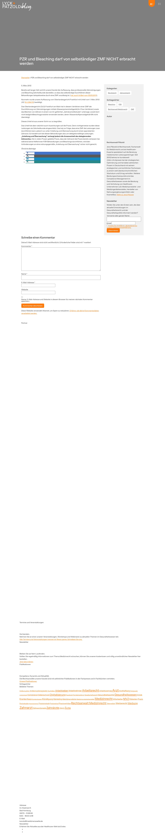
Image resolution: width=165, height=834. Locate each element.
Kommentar (26, 246)
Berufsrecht (112, 93)
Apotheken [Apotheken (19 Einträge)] (51, 691)
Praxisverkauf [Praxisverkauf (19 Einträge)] (54, 703)
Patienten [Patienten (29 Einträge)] (133, 699)
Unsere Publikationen (28, 681)
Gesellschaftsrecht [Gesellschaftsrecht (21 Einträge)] (90, 695)
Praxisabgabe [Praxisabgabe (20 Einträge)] (24, 703)
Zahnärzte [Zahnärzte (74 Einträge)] (52, 707)
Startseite (25, 77)
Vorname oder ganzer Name (118, 216)
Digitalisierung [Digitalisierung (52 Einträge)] (58, 694)
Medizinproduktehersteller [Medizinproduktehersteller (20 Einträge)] (85, 699)
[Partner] (32, 346)
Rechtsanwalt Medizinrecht (117, 109)
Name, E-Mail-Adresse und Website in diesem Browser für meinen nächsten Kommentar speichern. (57, 300)
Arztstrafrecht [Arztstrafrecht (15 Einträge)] (23, 695)
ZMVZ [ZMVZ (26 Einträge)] (61, 708)
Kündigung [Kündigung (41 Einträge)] (47, 699)
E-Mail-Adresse (28, 282)
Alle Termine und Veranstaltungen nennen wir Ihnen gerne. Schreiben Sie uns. (51, 639)
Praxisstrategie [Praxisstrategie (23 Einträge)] (44, 704)
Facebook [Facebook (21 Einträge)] (69, 695)
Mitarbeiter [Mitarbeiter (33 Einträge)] (118, 699)
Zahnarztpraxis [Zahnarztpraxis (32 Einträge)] (39, 708)
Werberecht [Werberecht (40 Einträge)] (121, 703)
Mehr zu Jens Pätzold (125, 195)
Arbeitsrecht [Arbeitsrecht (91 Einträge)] (90, 690)
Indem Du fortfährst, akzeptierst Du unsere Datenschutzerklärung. (122, 227)
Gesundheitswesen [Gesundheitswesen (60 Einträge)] (125, 694)
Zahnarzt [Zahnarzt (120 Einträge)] (26, 708)
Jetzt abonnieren (26, 662)
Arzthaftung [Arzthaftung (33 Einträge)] (124, 691)
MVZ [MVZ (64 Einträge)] (126, 698)
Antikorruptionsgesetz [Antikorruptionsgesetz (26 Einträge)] (38, 691)
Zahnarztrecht (125, 93)
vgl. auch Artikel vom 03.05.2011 (83, 95)
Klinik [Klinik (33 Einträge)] (139, 695)
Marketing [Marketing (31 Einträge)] (57, 699)
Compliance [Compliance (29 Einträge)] (33, 695)
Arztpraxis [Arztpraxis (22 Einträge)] (134, 691)
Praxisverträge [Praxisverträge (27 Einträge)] (65, 703)
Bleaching (111, 104)
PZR (120, 104)
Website (24, 289)
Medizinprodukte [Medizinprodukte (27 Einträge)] (69, 699)
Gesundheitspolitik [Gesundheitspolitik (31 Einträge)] (106, 695)
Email (109, 223)
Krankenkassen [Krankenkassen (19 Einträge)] (37, 699)
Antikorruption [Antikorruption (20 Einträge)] (24, 691)
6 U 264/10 (29, 102)
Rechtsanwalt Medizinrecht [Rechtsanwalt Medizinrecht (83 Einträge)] (88, 703)
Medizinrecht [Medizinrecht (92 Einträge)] (104, 699)
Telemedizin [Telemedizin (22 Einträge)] (111, 703)
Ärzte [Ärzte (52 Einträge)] (68, 707)
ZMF (132, 109)
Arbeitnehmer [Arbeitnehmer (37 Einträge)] (75, 690)
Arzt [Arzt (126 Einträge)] (115, 690)
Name (24, 274)
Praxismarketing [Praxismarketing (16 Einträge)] (33, 703)
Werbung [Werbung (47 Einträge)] (133, 703)
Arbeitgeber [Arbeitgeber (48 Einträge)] (61, 690)
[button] (30, 153)
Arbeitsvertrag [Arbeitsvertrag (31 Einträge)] (105, 691)
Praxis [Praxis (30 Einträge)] (140, 699)
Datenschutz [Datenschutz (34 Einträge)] (43, 695)
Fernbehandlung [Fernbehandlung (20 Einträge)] (78, 695)
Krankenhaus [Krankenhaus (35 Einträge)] (26, 699)
